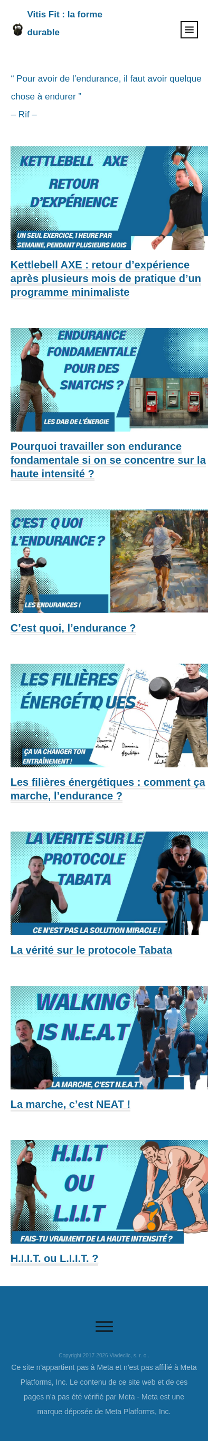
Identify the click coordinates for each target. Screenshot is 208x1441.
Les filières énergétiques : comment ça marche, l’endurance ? (108, 789)
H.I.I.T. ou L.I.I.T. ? (55, 1258)
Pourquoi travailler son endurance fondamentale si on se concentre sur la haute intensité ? (108, 460)
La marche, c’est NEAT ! (70, 1104)
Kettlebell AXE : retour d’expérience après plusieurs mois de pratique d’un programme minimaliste (106, 278)
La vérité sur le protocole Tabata (91, 950)
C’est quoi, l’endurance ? (73, 628)
